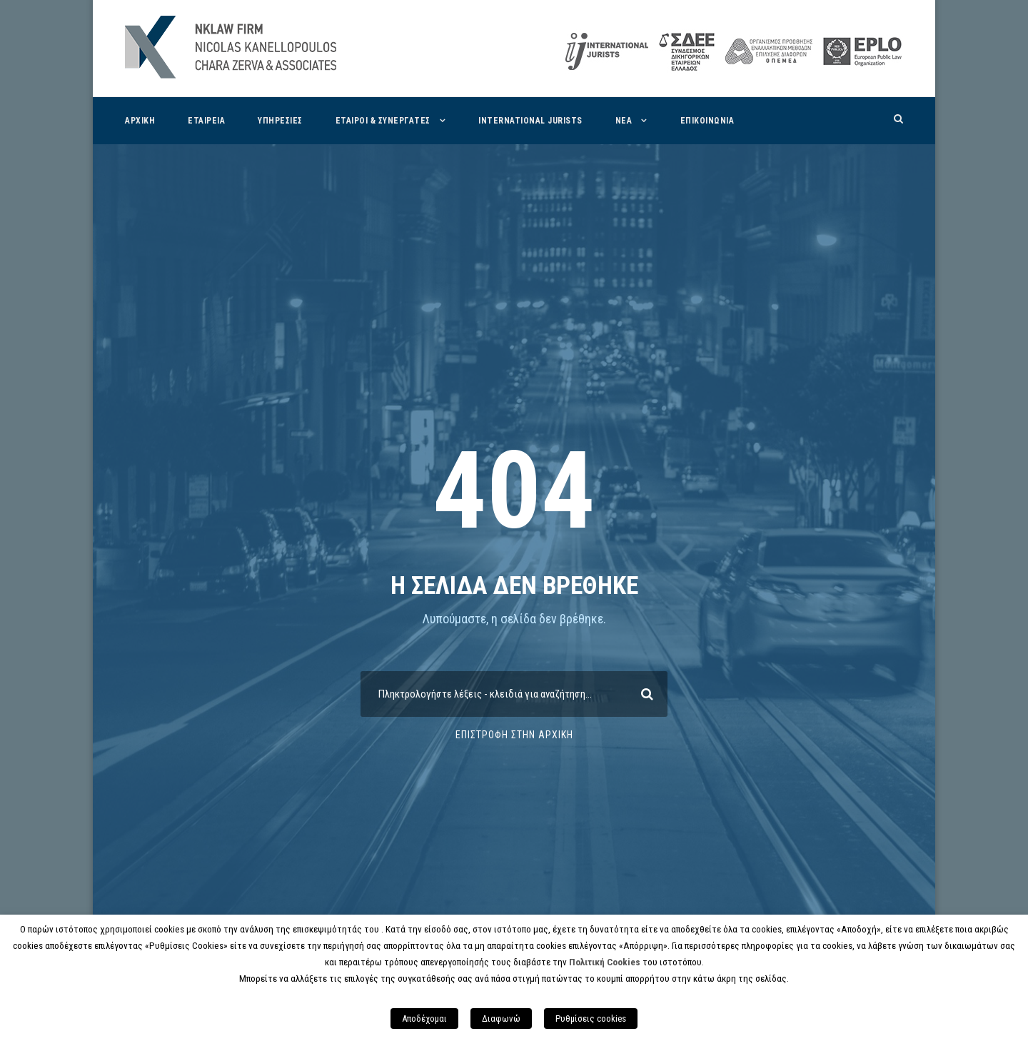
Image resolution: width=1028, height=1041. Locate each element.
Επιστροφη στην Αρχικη (514, 734)
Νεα (624, 121)
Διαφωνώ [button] (501, 1018)
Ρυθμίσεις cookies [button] (590, 1018)
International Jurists (530, 121)
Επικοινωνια (707, 121)
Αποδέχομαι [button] (424, 1018)
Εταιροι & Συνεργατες (383, 121)
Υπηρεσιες (280, 121)
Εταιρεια (206, 121)
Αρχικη (140, 121)
